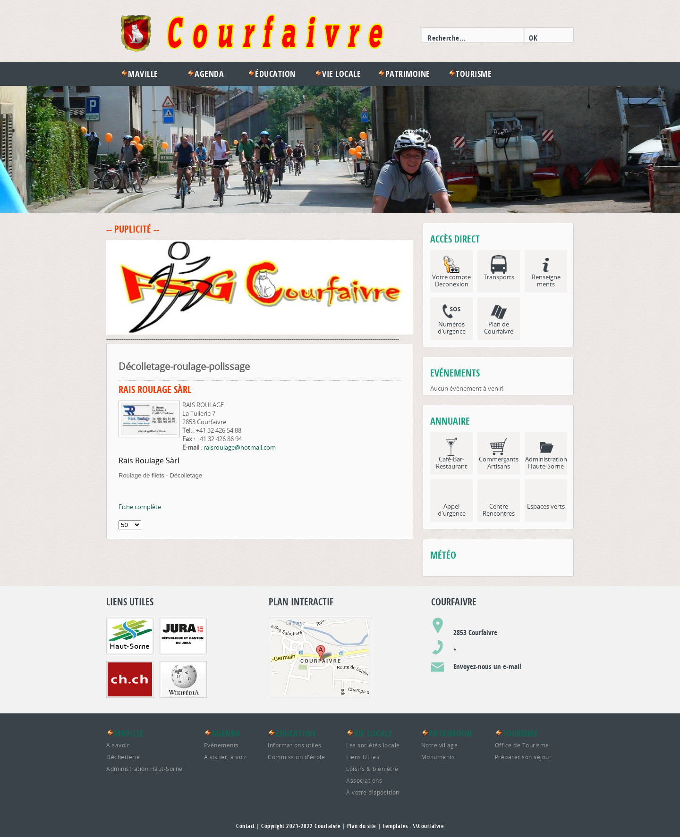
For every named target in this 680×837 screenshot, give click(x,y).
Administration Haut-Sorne (144, 768)
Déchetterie (123, 757)
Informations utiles (295, 745)
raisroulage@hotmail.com (240, 447)
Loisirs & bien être (372, 768)
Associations (364, 780)
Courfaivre (327, 826)
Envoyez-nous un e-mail (487, 666)
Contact (245, 826)
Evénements (221, 745)
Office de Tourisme (522, 745)
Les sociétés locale (373, 745)
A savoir (117, 745)
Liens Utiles (362, 757)
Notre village (439, 745)
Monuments (438, 757)
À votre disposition (373, 792)
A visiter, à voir (225, 757)
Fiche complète (140, 506)
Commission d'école (296, 757)
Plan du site (361, 826)
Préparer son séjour (523, 757)
